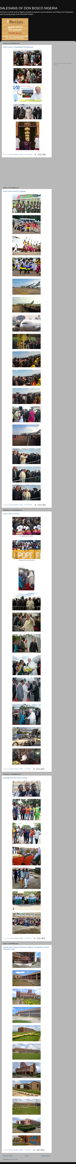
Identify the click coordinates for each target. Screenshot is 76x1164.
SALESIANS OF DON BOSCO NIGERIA (28, 8)
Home (27, 1156)
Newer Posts (8, 1156)
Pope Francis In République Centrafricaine (18, 47)
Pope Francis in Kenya (11, 514)
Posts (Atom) (13, 1159)
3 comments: (28, 938)
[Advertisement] (26, 172)
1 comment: (28, 769)
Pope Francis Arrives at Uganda (14, 191)
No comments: (29, 154)
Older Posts (45, 1156)
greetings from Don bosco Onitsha (15, 778)
